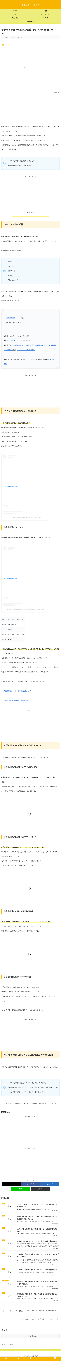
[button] (40, 1189)
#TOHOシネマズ (15, 340)
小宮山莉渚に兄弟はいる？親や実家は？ (16, 700)
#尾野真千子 (30, 345)
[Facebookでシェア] (30, 1184)
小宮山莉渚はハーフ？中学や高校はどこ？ (17, 691)
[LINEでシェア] (20, 1189)
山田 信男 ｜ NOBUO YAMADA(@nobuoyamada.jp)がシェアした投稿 (25, 609)
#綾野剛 (16, 345)
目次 (28, 212)
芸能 (3, 1112)
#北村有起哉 (39, 345)
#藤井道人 (9, 350)
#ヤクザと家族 (10, 318)
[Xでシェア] (11, 1184)
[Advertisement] (30, 107)
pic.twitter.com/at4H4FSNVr (26, 350)
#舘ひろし (22, 345)
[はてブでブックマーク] (49, 1184)
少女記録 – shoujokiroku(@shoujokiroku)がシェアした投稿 (25, 517)
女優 (8, 1112)
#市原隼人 (47, 345)
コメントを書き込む (30, 1336)
